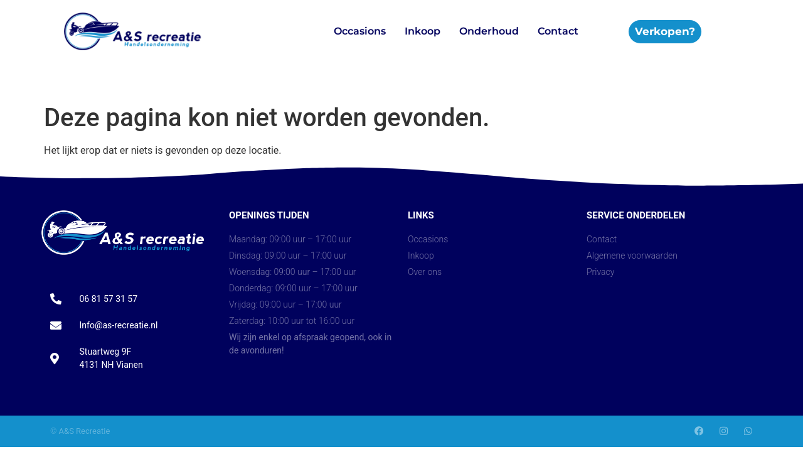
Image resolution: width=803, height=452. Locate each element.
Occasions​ (360, 31)
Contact (558, 31)
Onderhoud (489, 31)
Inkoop (422, 31)
